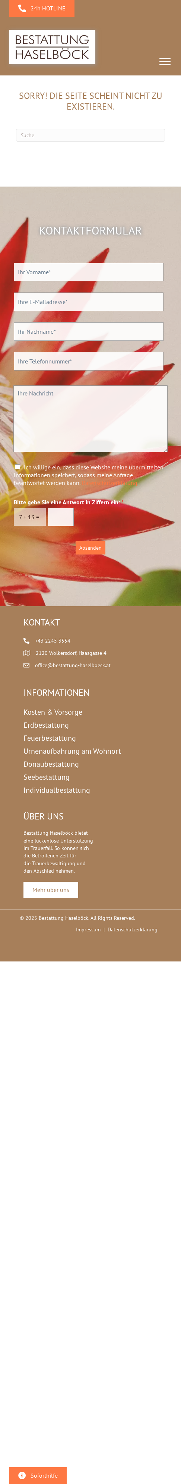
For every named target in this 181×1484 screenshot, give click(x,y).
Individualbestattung (56, 790)
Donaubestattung (51, 764)
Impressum (88, 929)
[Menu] (165, 61)
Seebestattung (46, 777)
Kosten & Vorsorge (52, 712)
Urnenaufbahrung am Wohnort (72, 751)
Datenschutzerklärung (109, 482)
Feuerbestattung (49, 738)
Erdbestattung (46, 725)
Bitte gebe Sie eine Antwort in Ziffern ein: (69, 502)
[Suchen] (90, 135)
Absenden (90, 547)
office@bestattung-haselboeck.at (73, 665)
